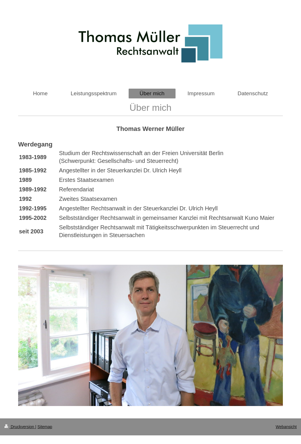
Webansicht (286, 426)
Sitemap (44, 426)
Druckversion (19, 426)
